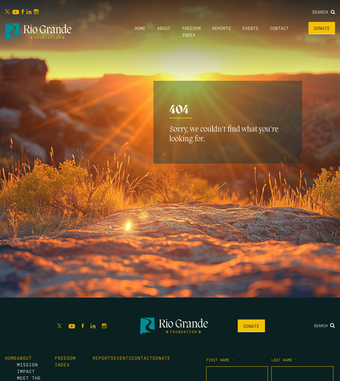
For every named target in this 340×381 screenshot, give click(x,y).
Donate (322, 28)
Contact (279, 28)
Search (323, 12)
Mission (27, 364)
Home (140, 28)
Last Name (284, 359)
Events (250, 28)
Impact (26, 371)
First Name (220, 359)
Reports (221, 28)
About (163, 28)
